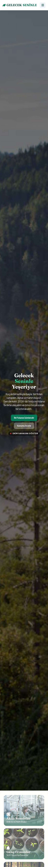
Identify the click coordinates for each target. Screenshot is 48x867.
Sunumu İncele (24, 425)
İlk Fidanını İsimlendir (24, 418)
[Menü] (43, 5)
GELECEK (19, 5)
